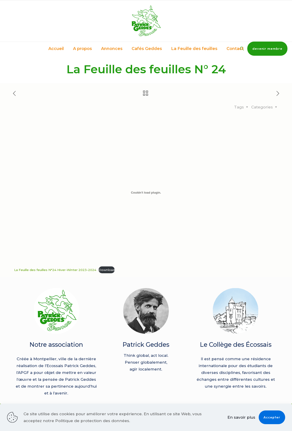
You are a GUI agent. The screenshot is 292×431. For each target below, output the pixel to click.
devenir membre (267, 48)
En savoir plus (241, 417)
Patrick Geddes (146, 344)
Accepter (271, 417)
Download (107, 270)
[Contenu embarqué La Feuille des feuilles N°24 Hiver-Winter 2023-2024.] (146, 192)
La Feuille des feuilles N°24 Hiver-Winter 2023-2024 (55, 270)
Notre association (56, 344)
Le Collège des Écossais (235, 344)
